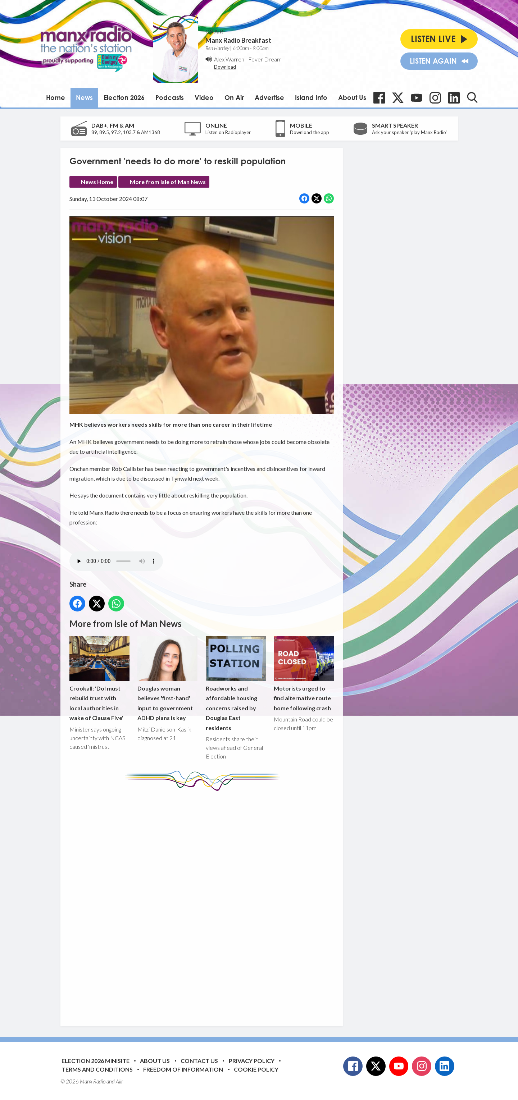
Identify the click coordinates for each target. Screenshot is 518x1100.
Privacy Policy (251, 1060)
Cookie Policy (256, 1069)
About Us (352, 97)
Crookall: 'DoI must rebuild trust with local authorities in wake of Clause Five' (99, 678)
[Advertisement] (204, 903)
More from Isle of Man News (168, 181)
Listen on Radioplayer (228, 132)
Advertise (269, 97)
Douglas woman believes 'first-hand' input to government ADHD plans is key (167, 678)
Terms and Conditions (97, 1069)
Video (204, 97)
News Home (97, 181)
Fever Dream (265, 59)
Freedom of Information (183, 1069)
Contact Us (199, 1060)
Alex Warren (229, 59)
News (84, 97)
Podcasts (169, 97)
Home (55, 97)
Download (225, 67)
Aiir (119, 1081)
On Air (234, 97)
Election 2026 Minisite (96, 1060)
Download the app (309, 132)
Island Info (311, 97)
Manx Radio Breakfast (238, 40)
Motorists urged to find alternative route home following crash (303, 673)
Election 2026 (124, 97)
